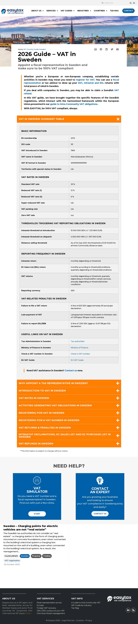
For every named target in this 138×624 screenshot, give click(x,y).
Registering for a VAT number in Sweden (49, 420)
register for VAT (85, 80)
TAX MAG (114, 11)
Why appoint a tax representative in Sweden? (53, 383)
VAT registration (12, 561)
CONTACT (128, 11)
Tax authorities (77, 341)
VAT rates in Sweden (34, 398)
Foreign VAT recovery (46, 608)
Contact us (71, 370)
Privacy (88, 620)
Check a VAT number (80, 354)
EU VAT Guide (77, 360)
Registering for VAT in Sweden (41, 413)
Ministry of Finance (79, 347)
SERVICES (52, 11)
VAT (80, 83)
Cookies (80, 620)
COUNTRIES (100, 11)
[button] (95, 49)
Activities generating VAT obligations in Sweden (55, 405)
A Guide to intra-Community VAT (85, 603)
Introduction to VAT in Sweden (42, 390)
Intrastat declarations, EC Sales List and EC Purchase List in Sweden (65, 435)
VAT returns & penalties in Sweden (45, 427)
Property (36, 556)
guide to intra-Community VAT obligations (73, 104)
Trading (46, 556)
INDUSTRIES (84, 11)
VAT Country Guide (31, 49)
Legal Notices (67, 620)
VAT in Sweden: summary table (41, 119)
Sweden (25, 556)
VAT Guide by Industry (81, 605)
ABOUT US (37, 11)
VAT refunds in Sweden (36, 443)
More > (28, 613)
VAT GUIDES (67, 11)
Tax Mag (75, 608)
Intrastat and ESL (94, 83)
